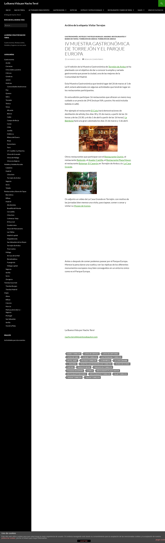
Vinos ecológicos (155, 10)
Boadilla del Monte (14, 208)
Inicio (8, 10)
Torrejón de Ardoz (88, 39)
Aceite (8, 63)
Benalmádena (12, 259)
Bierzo (9, 114)
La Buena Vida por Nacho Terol (21, 3)
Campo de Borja (13, 120)
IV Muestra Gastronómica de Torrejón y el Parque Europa (97, 49)
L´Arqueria (72, 364)
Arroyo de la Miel (13, 256)
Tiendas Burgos (11, 286)
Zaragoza (9, 279)
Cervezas (9, 66)
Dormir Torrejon (89, 357)
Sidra (7, 97)
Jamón (8, 80)
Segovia (8, 181)
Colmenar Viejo (12, 218)
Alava (8, 296)
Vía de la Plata (11, 326)
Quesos (8, 93)
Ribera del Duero (13, 137)
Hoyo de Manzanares (15, 229)
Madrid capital (12, 235)
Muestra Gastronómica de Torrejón (96, 364)
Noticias (73, 10)
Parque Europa (84, 367)
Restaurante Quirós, (114, 156)
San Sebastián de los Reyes (16, 242)
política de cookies (8, 538)
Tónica (8, 103)
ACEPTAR (84, 541)
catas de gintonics (110, 354)
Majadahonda (12, 239)
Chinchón (10, 174)
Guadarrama (12, 225)
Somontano (11, 144)
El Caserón (93, 163)
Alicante (10, 110)
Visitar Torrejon (93, 377)
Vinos (8, 107)
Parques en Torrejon (103, 367)
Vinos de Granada (13, 154)
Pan (7, 90)
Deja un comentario (94, 59)
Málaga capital (12, 266)
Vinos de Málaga (13, 158)
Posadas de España (75, 371)
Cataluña (9, 168)
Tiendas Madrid (11, 289)
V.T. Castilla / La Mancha (15, 151)
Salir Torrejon (120, 374)
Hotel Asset (72, 360)
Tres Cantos (11, 249)
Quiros (90, 371)
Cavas (9, 124)
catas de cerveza (91, 354)
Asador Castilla (95, 160)
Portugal (9, 316)
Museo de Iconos (82, 205)
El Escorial (11, 222)
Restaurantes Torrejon (100, 374)
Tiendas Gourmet (10, 283)
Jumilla (9, 130)
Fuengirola (11, 262)
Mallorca (10, 134)
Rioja (9, 141)
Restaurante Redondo (76, 374)
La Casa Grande (120, 360)
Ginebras (9, 76)
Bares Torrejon (73, 354)
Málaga (8, 252)
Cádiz (9, 117)
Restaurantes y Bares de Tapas (120, 10)
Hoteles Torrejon (88, 360)
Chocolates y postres (13, 70)
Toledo (8, 188)
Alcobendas (11, 205)
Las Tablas (10, 232)
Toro (9, 147)
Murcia (8, 306)
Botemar (83, 163)
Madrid (107, 37)
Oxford (70, 367)
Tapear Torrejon (74, 377)
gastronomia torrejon (111, 357)
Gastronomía (58, 10)
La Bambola (105, 360)
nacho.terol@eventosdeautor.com (81, 336)
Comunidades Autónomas (16, 87)
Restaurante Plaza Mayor (118, 160)
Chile (9, 127)
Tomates (9, 100)
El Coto (95, 110)
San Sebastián (11, 319)
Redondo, (81, 160)
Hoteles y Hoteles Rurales (91, 10)
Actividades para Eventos (39, 10)
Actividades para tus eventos (14, 340)
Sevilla (8, 273)
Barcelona (9, 195)
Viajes (140, 10)
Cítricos (8, 73)
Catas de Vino (72, 357)
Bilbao (8, 198)
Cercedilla (11, 212)
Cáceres (9, 303)
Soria (7, 185)
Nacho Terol (19, 10)
